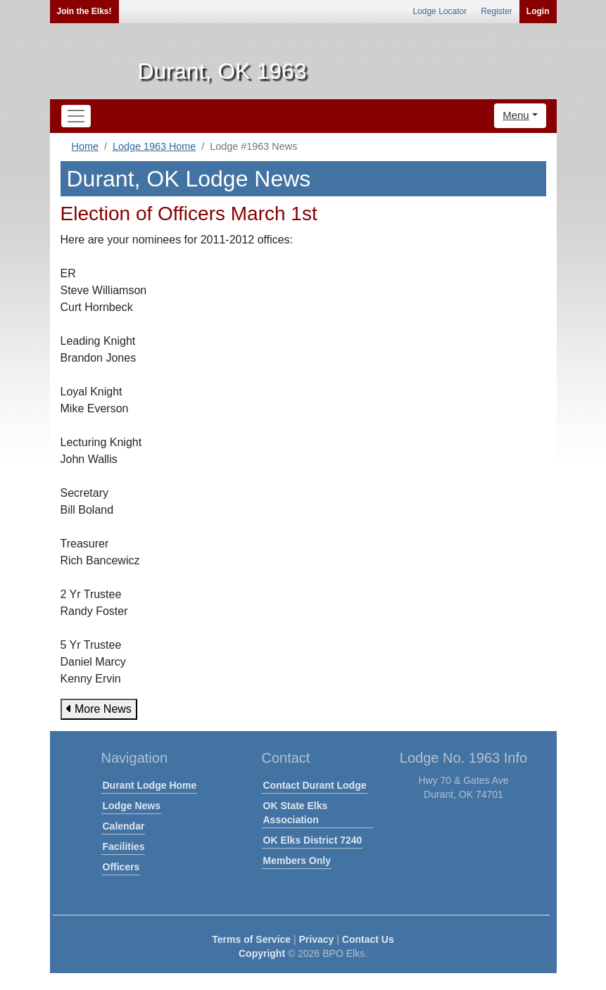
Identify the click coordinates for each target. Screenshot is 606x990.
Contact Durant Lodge (315, 785)
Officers (121, 866)
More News (99, 709)
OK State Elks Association (295, 812)
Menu (516, 115)
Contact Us (368, 939)
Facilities (124, 846)
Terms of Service (251, 939)
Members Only (297, 860)
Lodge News (131, 805)
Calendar (124, 826)
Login (538, 11)
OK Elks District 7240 (312, 840)
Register (496, 11)
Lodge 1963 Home (154, 146)
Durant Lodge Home (150, 785)
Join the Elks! (84, 11)
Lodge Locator (439, 11)
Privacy (316, 939)
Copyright (262, 953)
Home (85, 146)
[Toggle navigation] (76, 116)
